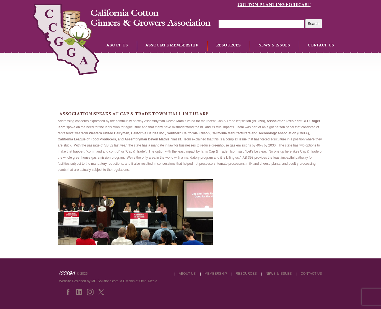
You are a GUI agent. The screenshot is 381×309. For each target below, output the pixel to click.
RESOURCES (228, 45)
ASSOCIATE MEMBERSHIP (172, 45)
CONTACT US (321, 45)
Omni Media (148, 281)
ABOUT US (117, 45)
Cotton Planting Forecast (274, 4)
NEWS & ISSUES (274, 45)
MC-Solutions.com (104, 281)
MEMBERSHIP (215, 274)
